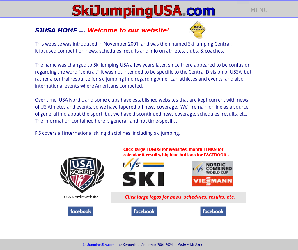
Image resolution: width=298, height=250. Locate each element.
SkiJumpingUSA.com (98, 244)
